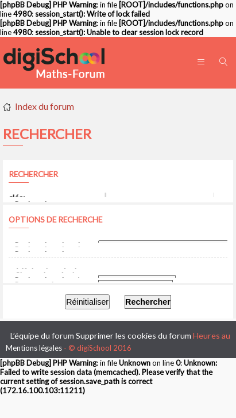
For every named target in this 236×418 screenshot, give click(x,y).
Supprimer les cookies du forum (133, 335)
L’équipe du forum (42, 335)
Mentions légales (34, 347)
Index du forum (44, 106)
